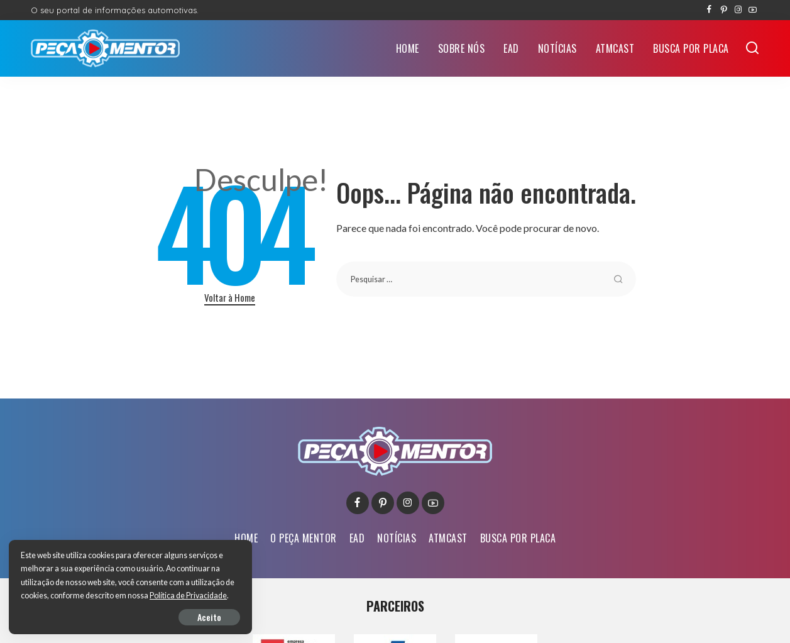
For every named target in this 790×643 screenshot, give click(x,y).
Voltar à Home (229, 297)
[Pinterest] (723, 10)
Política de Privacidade (60, 594)
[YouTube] (752, 10)
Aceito (155, 615)
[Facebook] (709, 10)
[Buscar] (752, 48)
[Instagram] (738, 10)
